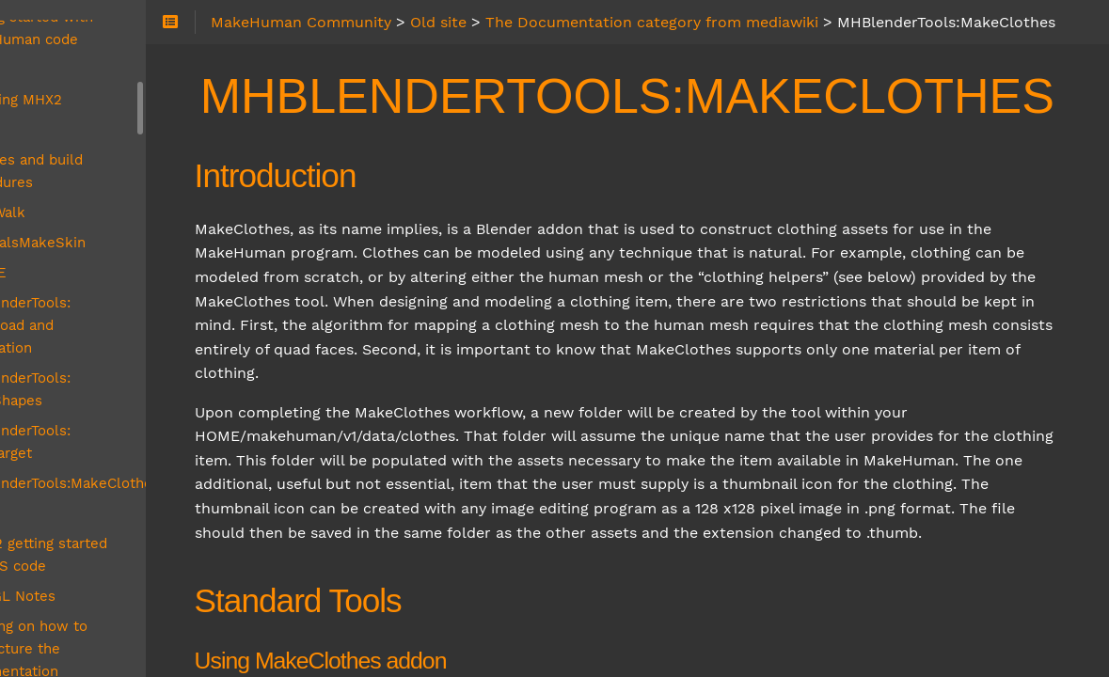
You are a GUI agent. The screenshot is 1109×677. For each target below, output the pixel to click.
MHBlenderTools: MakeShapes (163, 287)
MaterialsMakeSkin (125, 174)
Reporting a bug (113, 566)
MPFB (79, 378)
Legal (78, 62)
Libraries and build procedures (123, 103)
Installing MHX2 (113, 32)
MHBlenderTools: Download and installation (154, 246)
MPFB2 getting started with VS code (153, 419)
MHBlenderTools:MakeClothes (162, 347)
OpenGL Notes (110, 460)
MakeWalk (95, 144)
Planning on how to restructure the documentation (126, 513)
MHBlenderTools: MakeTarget (158, 317)
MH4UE (85, 205)
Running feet (104, 596)
